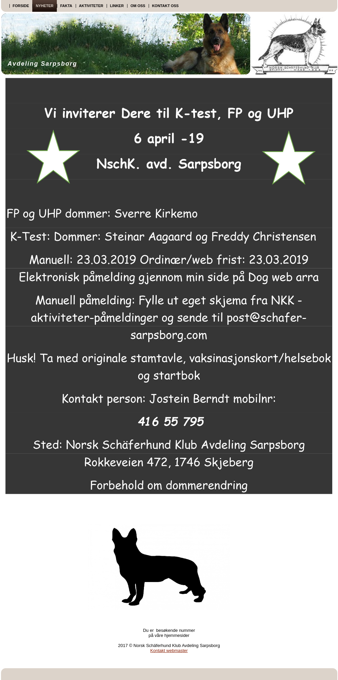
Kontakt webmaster (169, 650)
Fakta (66, 6)
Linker (117, 6)
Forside (21, 6)
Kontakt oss (165, 6)
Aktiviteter (91, 6)
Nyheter (44, 6)
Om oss (137, 6)
